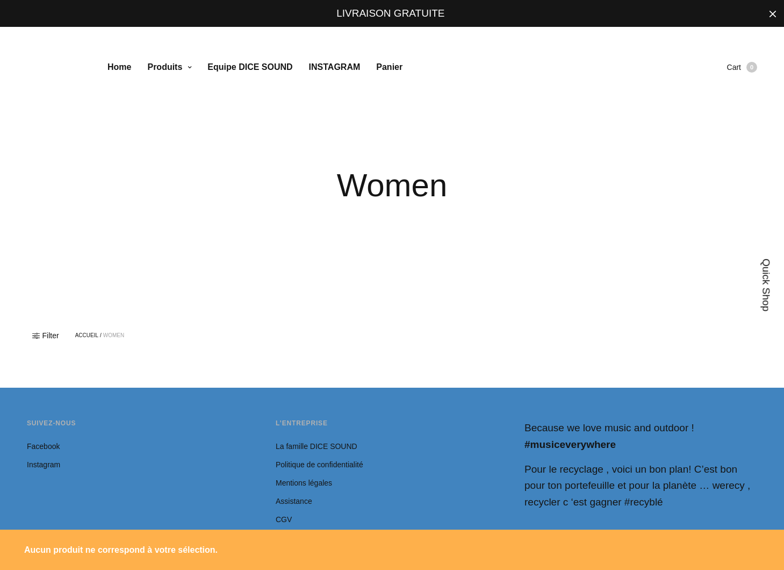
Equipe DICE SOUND (249, 67)
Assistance (294, 501)
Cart (742, 67)
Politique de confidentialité (319, 464)
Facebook (43, 446)
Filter (45, 335)
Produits (164, 67)
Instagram (43, 464)
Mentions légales (304, 483)
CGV (284, 519)
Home (119, 67)
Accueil (86, 335)
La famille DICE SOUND (317, 446)
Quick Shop (766, 285)
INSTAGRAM (335, 67)
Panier (389, 67)
